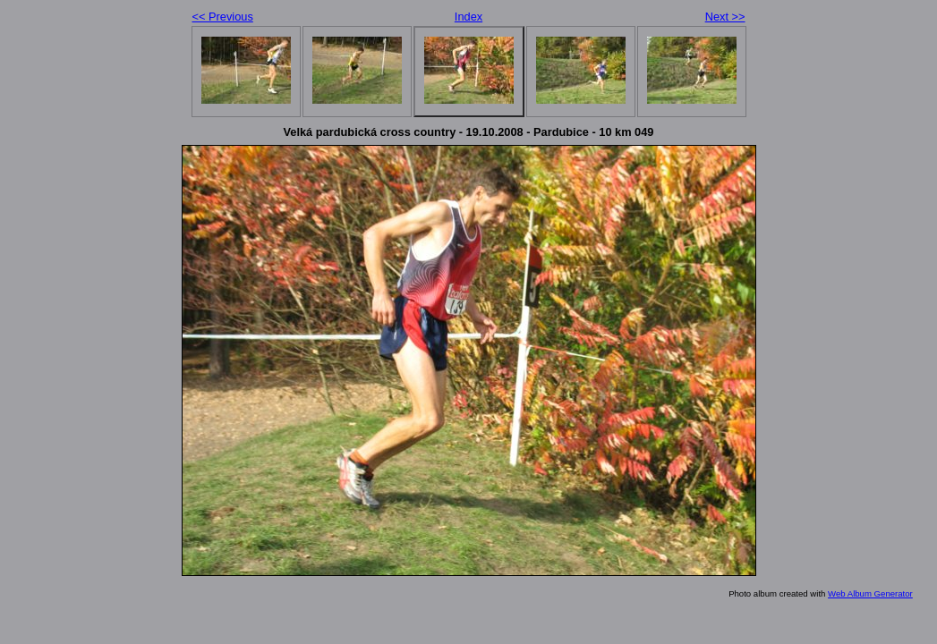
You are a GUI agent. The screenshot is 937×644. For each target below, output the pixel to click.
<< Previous (222, 16)
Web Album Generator (870, 593)
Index (468, 16)
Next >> (725, 16)
